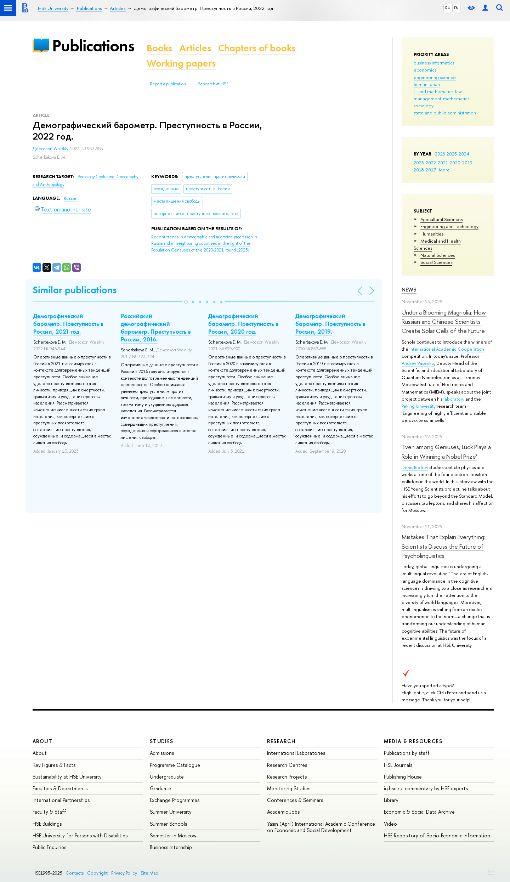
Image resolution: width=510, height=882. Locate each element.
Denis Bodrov (415, 467)
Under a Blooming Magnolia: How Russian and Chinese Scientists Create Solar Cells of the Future (444, 321)
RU (447, 7)
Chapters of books (256, 48)
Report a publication (168, 84)
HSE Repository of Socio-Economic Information (437, 835)
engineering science (435, 77)
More (444, 169)
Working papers (181, 63)
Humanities (431, 234)
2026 (440, 154)
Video (390, 823)
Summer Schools (168, 823)
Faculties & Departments (60, 788)
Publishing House (403, 776)
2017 (431, 169)
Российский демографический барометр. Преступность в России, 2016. (156, 327)
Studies (162, 741)
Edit (491, 871)
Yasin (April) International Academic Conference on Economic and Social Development (321, 826)
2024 (464, 154)
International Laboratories (296, 753)
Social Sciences (436, 262)
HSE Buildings (47, 823)
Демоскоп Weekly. (51, 149)
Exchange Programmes (174, 800)
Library (391, 800)
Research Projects (287, 776)
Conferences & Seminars (295, 800)
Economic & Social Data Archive (419, 811)
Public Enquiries (49, 847)
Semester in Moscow (173, 835)
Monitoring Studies (288, 788)
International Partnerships (61, 800)
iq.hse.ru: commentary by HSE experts (426, 788)
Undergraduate (167, 776)
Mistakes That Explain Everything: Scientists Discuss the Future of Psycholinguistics (444, 546)
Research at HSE (213, 84)
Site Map (149, 873)
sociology (424, 105)
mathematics (456, 98)
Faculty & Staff (49, 811)
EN (456, 7)
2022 (431, 162)
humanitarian (427, 84)
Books (159, 48)
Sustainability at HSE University (67, 776)
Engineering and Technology (449, 226)
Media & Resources (413, 741)
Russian (71, 198)
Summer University (171, 811)
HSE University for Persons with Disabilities (80, 835)
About (42, 741)
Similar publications (75, 290)
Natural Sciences (437, 255)
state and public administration (445, 112)
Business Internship (171, 847)
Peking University (419, 406)
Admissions (162, 753)
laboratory (453, 399)
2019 (467, 162)
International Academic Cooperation (446, 349)
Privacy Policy (124, 873)
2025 (452, 154)
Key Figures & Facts (54, 765)
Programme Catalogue (175, 765)
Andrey (409, 363)
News (409, 289)
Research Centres (287, 765)
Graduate (160, 788)
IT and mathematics (433, 91)
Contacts (75, 873)
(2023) (204, 243)
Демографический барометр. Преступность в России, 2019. (330, 323)
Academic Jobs (283, 811)
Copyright (97, 873)
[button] (185, 301)
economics (425, 70)
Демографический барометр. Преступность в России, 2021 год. (68, 323)
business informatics (434, 63)
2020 (455, 162)
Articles (195, 48)
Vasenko (425, 363)
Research (281, 741)
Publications (93, 45)
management (427, 98)
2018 (419, 169)
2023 (419, 162)
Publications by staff (407, 753)
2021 (443, 162)
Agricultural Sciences (441, 219)
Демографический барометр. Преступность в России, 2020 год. (243, 323)
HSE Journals (398, 765)
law (458, 91)
